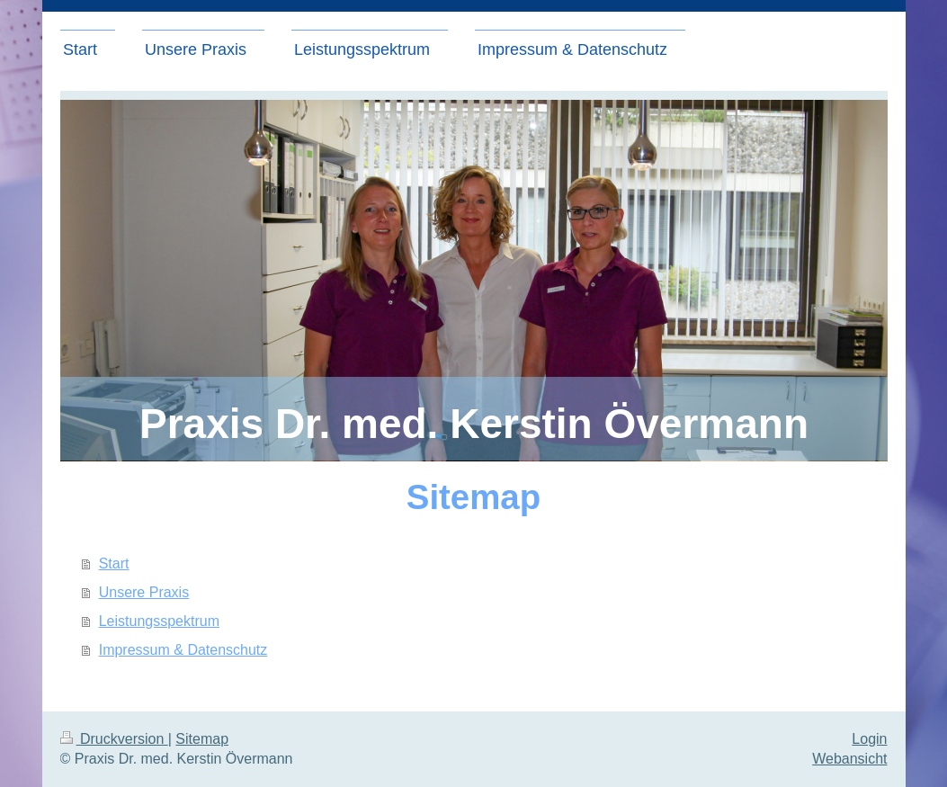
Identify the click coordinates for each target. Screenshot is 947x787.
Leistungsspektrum (159, 621)
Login (869, 739)
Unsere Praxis (144, 592)
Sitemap (201, 739)
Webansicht (849, 758)
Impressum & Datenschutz (183, 649)
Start (114, 563)
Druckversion (114, 739)
